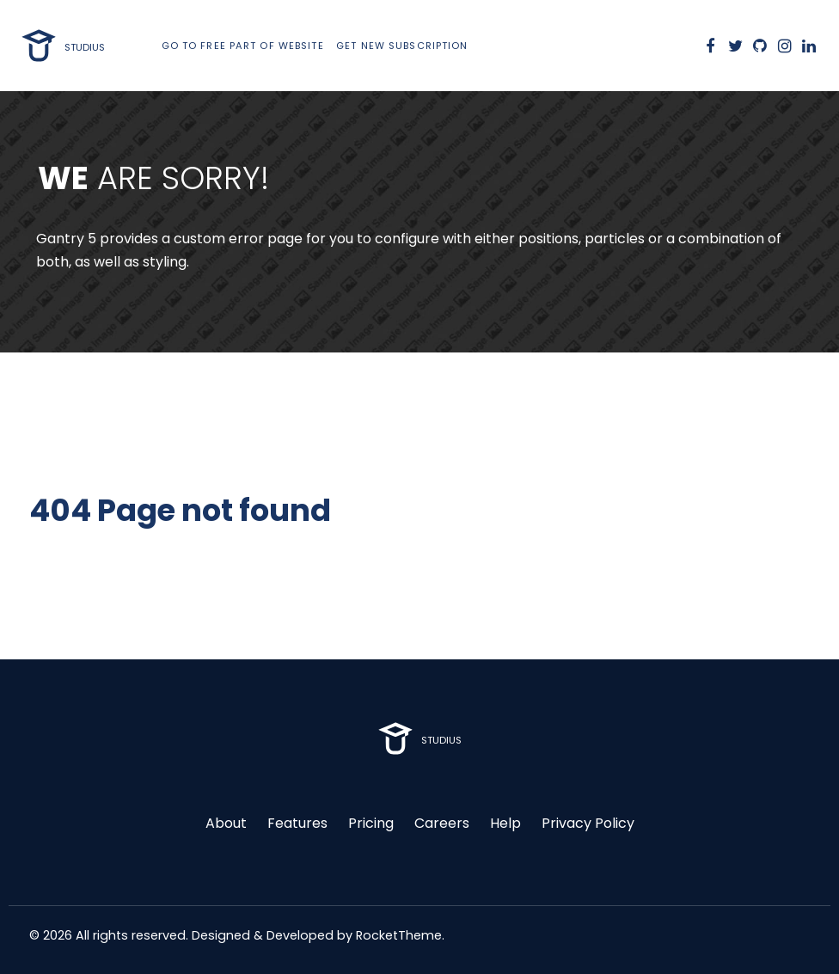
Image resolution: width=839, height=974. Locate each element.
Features (297, 823)
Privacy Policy (588, 823)
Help (505, 823)
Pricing (371, 823)
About (226, 823)
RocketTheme (399, 935)
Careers (441, 823)
